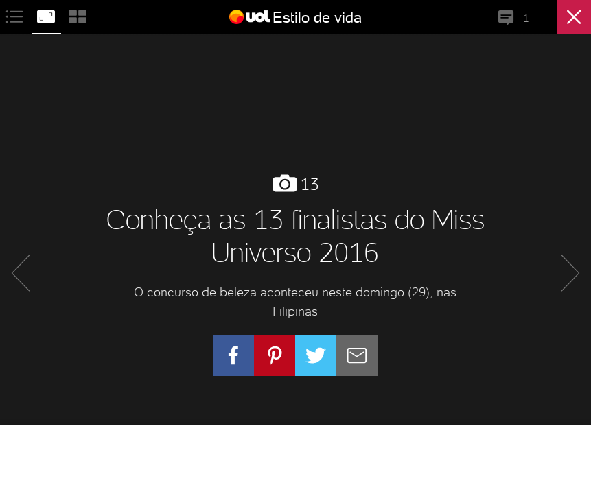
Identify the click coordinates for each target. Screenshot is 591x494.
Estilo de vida (317, 17)
